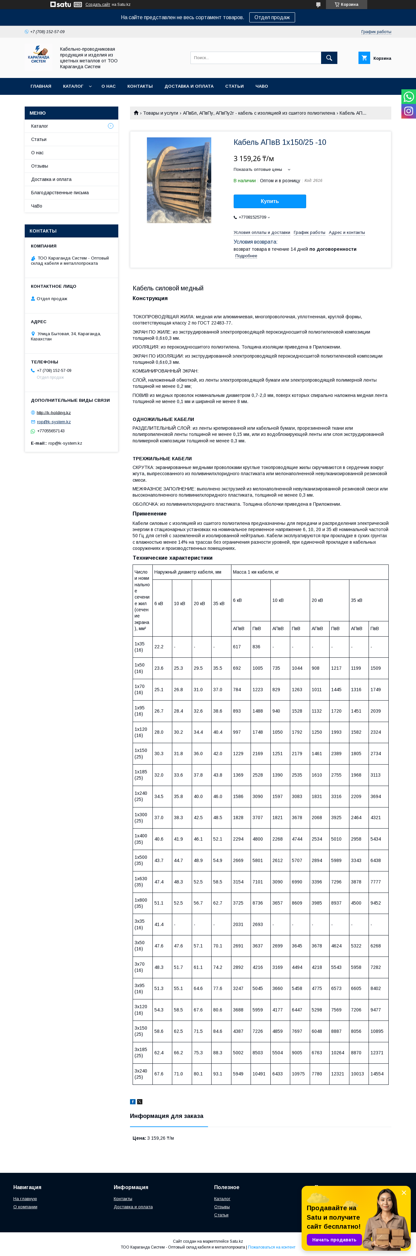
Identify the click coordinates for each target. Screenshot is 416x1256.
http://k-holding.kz (54, 412)
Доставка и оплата (189, 86)
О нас (108, 86)
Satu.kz (236, 1241)
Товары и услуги (160, 113)
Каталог (73, 86)
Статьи (234, 86)
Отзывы (39, 166)
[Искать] (329, 58)
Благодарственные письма (60, 192)
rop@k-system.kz (54, 421)
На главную (25, 1198)
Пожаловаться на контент (271, 1247)
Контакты (140, 86)
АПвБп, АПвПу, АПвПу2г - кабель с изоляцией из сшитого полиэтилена (259, 113)
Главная (41, 86)
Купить (270, 201)
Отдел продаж (272, 17)
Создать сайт (97, 4)
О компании (25, 1206)
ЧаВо (261, 86)
